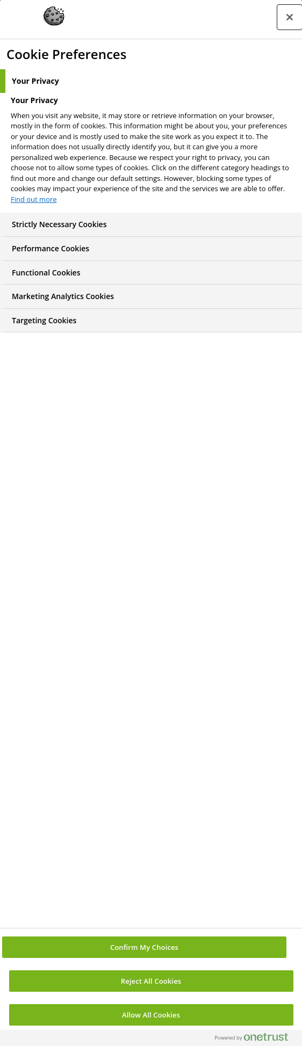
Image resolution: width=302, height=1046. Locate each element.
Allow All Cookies (151, 1015)
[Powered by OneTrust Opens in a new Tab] (256, 1039)
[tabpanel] (152, 153)
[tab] (151, 81)
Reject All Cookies (151, 981)
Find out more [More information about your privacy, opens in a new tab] (34, 199)
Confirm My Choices (144, 947)
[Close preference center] (289, 17)
